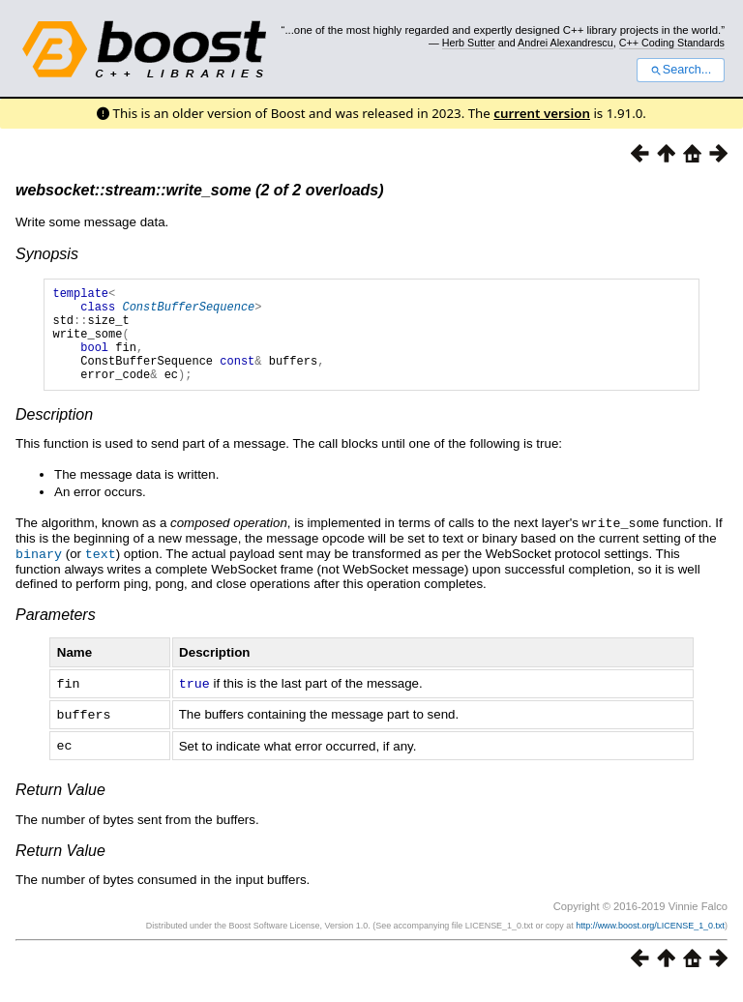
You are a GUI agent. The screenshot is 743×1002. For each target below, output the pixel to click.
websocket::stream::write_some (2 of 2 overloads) (199, 190)
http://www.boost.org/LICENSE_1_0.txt (650, 941)
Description (54, 435)
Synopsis (46, 254)
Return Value (60, 805)
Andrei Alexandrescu (565, 42)
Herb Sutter (468, 42)
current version (541, 113)
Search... (680, 69)
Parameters (55, 633)
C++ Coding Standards (672, 42)
